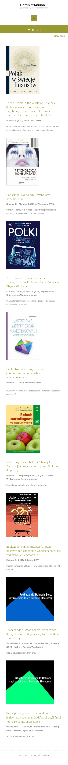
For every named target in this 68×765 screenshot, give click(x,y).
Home (55, 36)
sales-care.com (25, 755)
